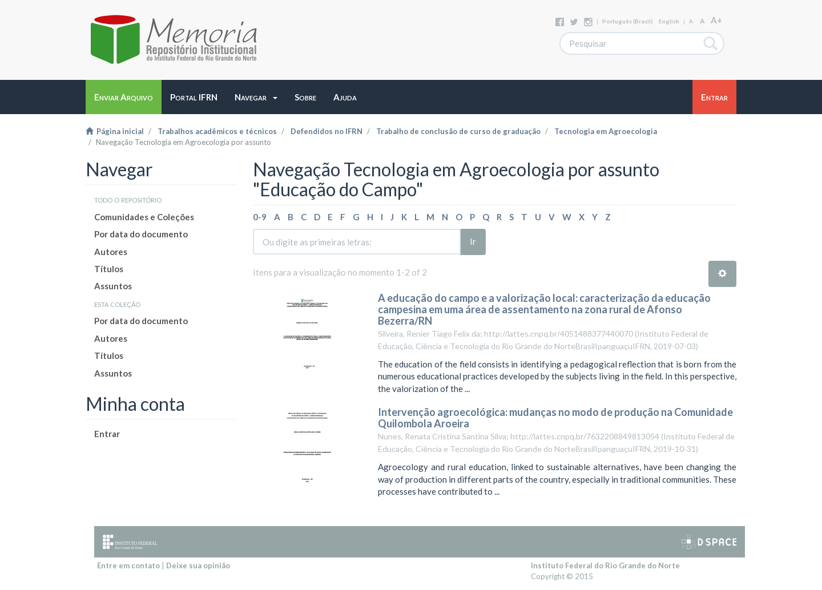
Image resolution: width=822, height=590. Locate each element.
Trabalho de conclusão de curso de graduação (458, 131)
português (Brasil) (627, 21)
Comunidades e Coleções (144, 217)
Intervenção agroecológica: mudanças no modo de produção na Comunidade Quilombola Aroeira (555, 418)
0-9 (260, 217)
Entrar (107, 434)
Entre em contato (128, 565)
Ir (473, 241)
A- (691, 21)
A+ (716, 20)
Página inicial (115, 131)
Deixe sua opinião (198, 565)
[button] (256, 97)
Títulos (108, 269)
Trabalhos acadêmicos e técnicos (217, 131)
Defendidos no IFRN (326, 131)
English (669, 21)
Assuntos (113, 286)
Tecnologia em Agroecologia (605, 131)
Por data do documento (141, 234)
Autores (110, 251)
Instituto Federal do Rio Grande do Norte (605, 565)
